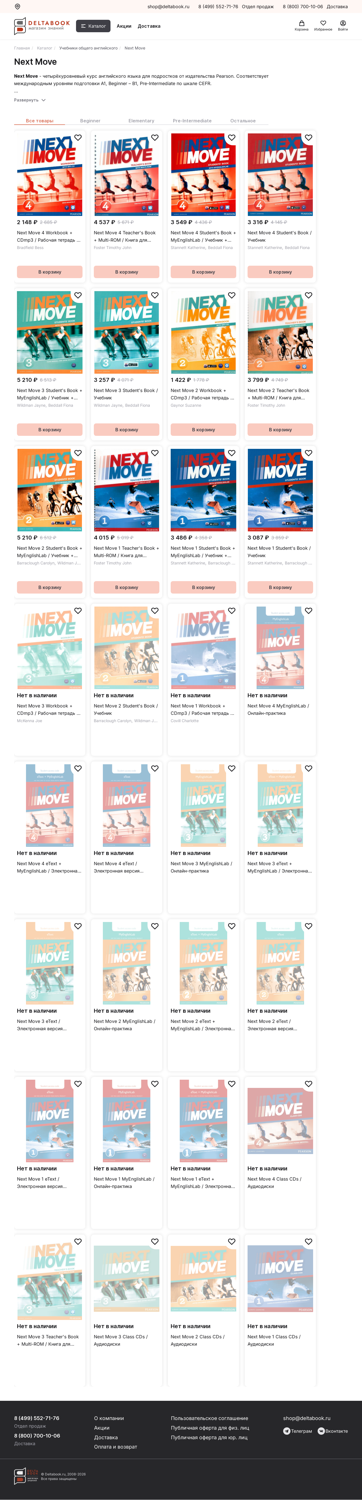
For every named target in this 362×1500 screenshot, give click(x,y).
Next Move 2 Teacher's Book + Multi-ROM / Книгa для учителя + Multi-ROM (278, 394)
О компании (109, 1418)
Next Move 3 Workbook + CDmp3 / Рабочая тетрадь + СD (48, 710)
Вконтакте (333, 1431)
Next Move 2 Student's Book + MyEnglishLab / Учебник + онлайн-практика (50, 552)
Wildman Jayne (31, 405)
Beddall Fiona (220, 247)
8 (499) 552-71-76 (218, 6)
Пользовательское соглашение (210, 1418)
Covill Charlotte (185, 720)
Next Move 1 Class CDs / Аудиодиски (274, 1340)
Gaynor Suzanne (186, 405)
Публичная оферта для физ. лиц (210, 1428)
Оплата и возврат (116, 1447)
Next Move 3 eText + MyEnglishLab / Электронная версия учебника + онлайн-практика (279, 868)
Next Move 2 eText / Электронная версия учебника (270, 1025)
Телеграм (297, 1431)
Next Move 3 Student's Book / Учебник (126, 394)
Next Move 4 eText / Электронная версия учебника (117, 868)
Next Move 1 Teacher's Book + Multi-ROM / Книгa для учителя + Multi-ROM (126, 552)
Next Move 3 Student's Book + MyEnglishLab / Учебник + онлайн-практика (50, 394)
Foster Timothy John (112, 247)
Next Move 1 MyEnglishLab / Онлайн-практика (124, 1182)
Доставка (149, 26)
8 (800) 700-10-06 (303, 6)
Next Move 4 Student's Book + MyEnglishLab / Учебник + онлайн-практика (203, 237)
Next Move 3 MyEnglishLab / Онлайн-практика (201, 867)
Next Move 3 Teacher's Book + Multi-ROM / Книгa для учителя (48, 1341)
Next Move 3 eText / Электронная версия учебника (40, 1025)
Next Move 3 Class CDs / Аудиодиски (121, 1340)
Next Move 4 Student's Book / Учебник (280, 236)
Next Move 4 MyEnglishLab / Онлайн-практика (278, 709)
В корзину (49, 272)
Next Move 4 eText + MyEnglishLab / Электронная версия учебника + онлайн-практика (48, 868)
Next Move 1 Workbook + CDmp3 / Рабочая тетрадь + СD (202, 710)
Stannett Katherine (188, 247)
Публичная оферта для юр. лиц (209, 1437)
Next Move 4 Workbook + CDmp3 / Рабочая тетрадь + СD (48, 237)
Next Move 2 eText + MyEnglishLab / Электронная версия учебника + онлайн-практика (202, 1025)
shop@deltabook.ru (168, 6)
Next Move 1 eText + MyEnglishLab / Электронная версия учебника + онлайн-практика (202, 1183)
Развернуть (26, 100)
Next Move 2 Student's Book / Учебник (126, 709)
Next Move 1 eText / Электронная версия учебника (40, 1183)
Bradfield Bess (30, 247)
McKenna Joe (29, 720)
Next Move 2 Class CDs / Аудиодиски (198, 1340)
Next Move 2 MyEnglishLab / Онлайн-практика (124, 1024)
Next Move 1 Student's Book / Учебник (279, 551)
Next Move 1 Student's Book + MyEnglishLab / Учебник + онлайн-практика (203, 552)
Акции (125, 26)
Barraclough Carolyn (36, 562)
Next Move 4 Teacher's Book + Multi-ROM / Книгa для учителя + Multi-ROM (125, 237)
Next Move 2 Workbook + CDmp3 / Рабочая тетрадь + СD (202, 394)
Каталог (98, 26)
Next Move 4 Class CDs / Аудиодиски (275, 1182)
